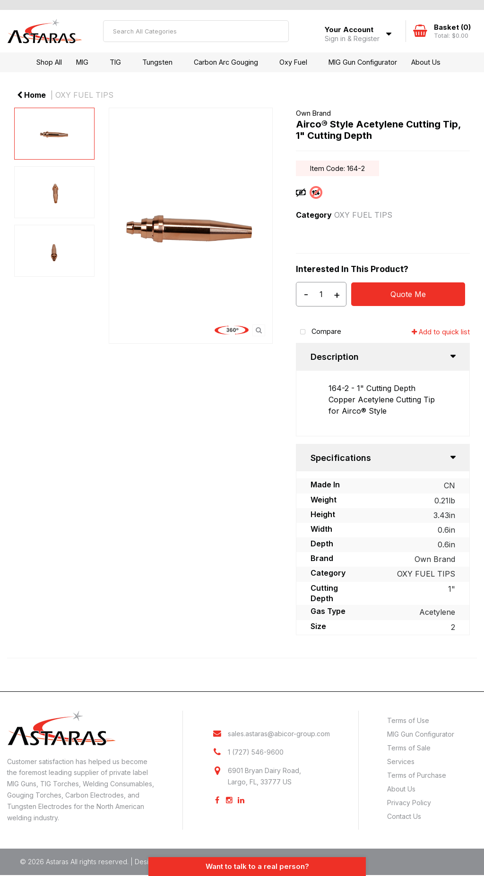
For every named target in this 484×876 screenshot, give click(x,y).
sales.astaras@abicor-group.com (279, 734)
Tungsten (157, 62)
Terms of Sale (409, 748)
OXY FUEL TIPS (84, 95)
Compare (318, 332)
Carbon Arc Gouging (226, 62)
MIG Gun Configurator (362, 62)
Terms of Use (408, 720)
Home (31, 95)
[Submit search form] (278, 31)
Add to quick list (441, 332)
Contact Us (404, 816)
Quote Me (408, 294)
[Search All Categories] (196, 31)
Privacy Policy (409, 803)
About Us (426, 62)
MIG (82, 62)
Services (401, 761)
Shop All (49, 62)
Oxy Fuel (293, 62)
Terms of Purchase (416, 775)
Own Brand (313, 113)
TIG (115, 62)
